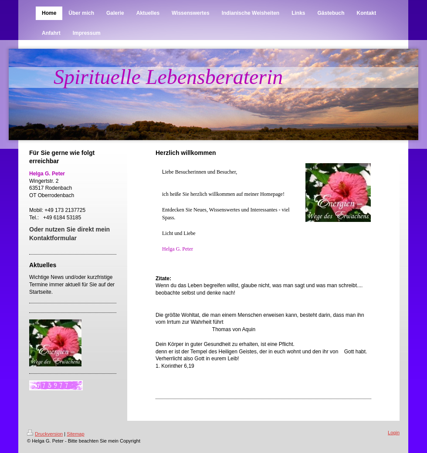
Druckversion (45, 433)
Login (394, 432)
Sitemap (75, 433)
